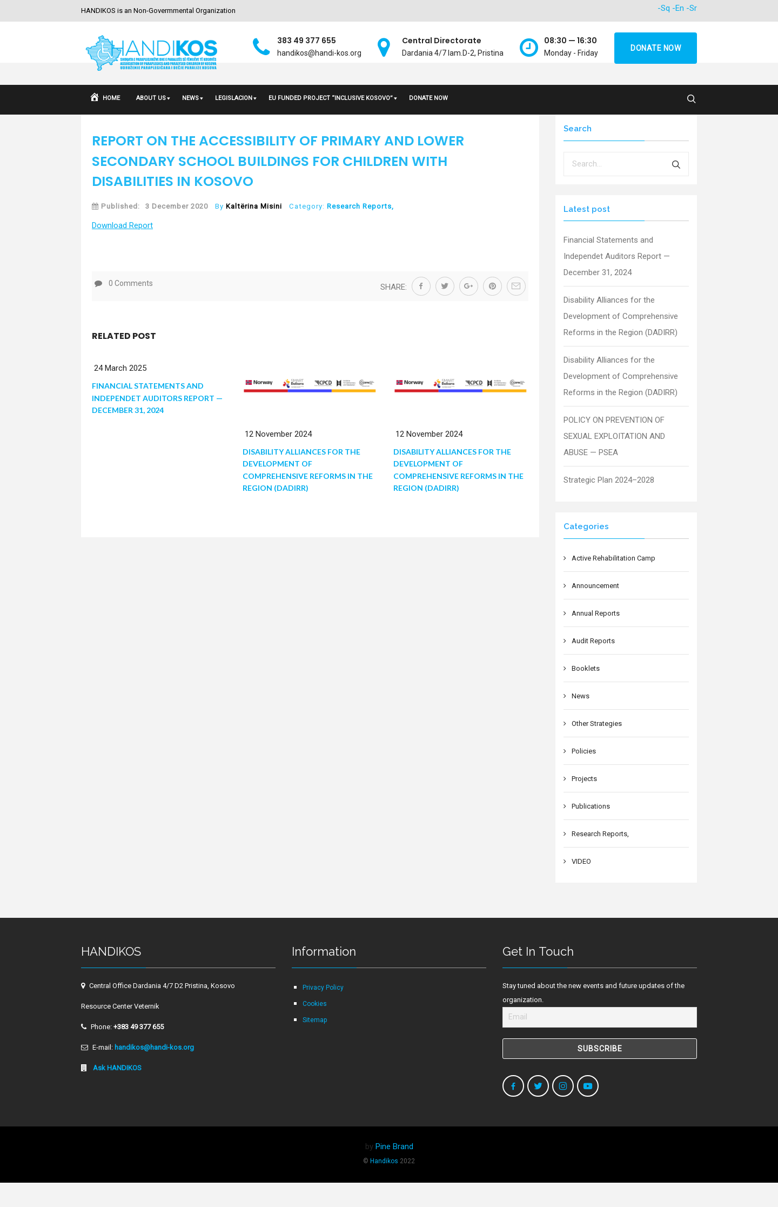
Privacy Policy (323, 1012)
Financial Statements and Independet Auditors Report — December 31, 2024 (157, 422)
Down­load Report (122, 250)
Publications (591, 830)
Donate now (656, 48)
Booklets (586, 693)
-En (678, 8)
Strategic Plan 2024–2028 (609, 504)
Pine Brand (394, 1171)
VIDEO (581, 886)
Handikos (384, 1185)
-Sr (691, 8)
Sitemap (315, 1044)
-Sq (664, 8)
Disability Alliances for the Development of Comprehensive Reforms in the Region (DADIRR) (621, 340)
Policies (584, 775)
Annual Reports (596, 637)
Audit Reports (593, 665)
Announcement (595, 610)
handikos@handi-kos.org (154, 1072)
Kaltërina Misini (254, 230)
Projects (584, 803)
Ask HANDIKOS (116, 1092)
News (580, 720)
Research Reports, (360, 230)
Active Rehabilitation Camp (613, 582)
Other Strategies (597, 748)
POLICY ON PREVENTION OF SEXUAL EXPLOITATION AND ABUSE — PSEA (614, 460)
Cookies (315, 1028)
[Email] (599, 1041)
